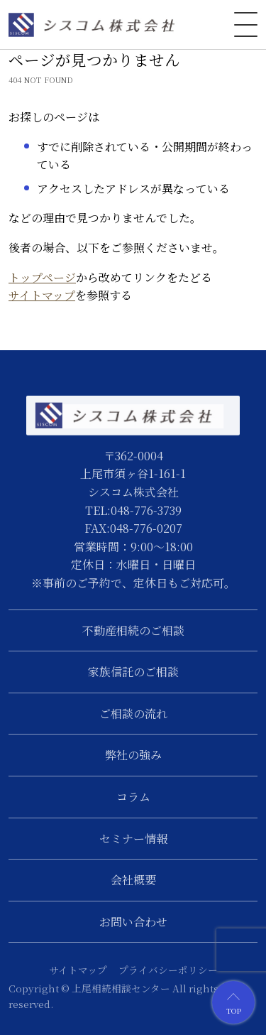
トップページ (42, 277)
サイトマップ (42, 295)
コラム (133, 797)
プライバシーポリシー (168, 970)
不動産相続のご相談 (133, 630)
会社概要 (133, 880)
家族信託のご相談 (133, 671)
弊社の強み (133, 755)
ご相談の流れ (133, 713)
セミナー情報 (133, 838)
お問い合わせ (133, 922)
